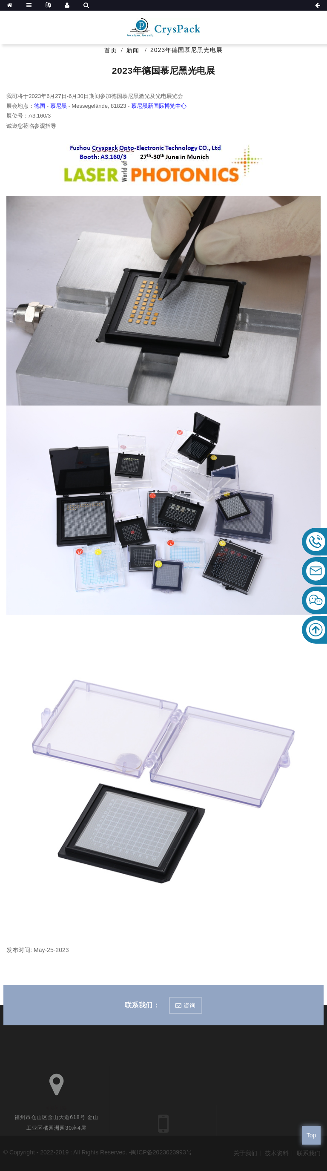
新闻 (132, 50)
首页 (110, 50)
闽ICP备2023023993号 (161, 1152)
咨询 (190, 1005)
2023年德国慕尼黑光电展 (186, 49)
